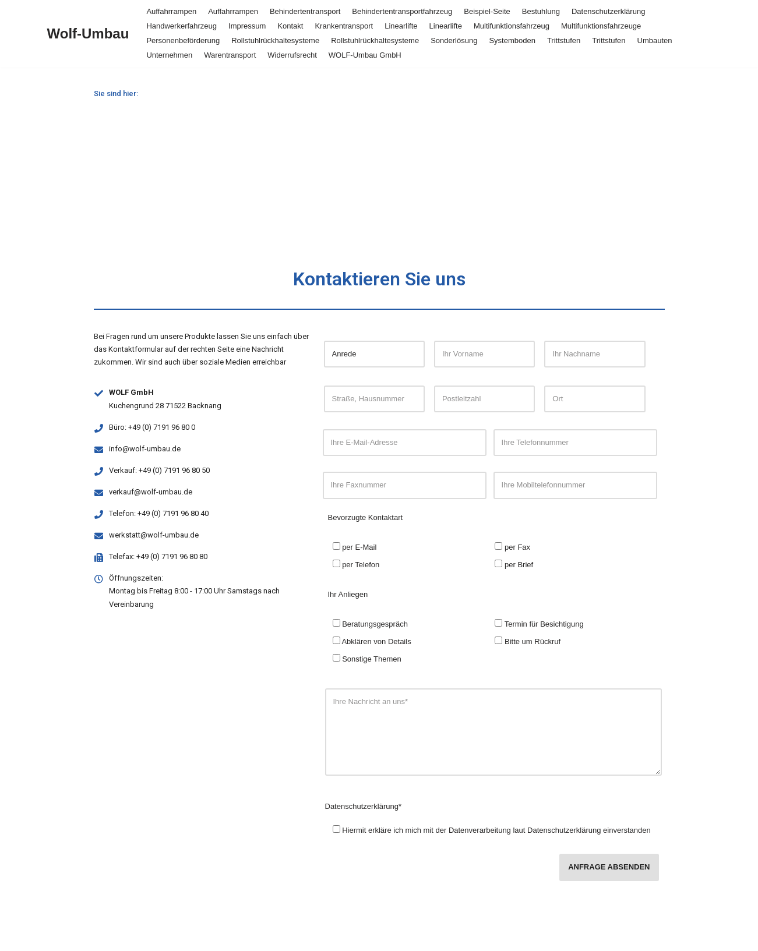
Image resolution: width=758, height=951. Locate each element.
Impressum (247, 26)
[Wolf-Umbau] (88, 34)
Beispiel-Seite (487, 11)
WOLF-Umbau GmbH (365, 55)
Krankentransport (344, 26)
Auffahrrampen (171, 11)
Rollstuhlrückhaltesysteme (275, 40)
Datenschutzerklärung (608, 11)
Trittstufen (563, 40)
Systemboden (512, 40)
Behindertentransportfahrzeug (402, 11)
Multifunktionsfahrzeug (511, 26)
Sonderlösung (454, 40)
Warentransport (230, 55)
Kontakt (290, 26)
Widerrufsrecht (292, 55)
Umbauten (654, 40)
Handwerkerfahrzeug (181, 26)
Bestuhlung (541, 11)
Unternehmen (169, 55)
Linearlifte (401, 26)
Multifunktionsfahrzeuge (601, 26)
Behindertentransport (305, 11)
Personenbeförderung (183, 40)
